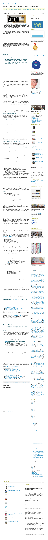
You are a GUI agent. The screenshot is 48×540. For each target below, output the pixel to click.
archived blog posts (35, 171)
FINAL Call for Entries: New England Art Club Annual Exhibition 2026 (39, 139)
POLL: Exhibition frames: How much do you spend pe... (38, 453)
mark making (41, 362)
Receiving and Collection (18, 299)
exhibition (35, 341)
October (34, 422)
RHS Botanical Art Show (36, 290)
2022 (33, 405)
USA (43, 306)
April (33, 429)
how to (39, 349)
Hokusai (42, 279)
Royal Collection (33, 292)
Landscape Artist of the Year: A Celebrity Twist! (39, 130)
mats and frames (33, 363)
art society (39, 322)
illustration (32, 352)
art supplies (36, 323)
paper (32, 370)
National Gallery (39, 287)
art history (42, 317)
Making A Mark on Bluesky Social (36, 98)
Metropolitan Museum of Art (40, 286)
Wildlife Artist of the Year (40, 309)
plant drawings (37, 373)
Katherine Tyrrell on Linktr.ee (35, 96)
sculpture (36, 383)
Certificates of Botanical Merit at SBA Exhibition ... (37, 445)
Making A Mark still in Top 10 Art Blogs (39, 146)
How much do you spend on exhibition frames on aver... (37, 430)
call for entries (13, 382)
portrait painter (37, 376)
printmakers (37, 379)
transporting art (33, 390)
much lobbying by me (8, 104)
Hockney (39, 279)
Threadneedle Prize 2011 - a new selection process (38, 435)
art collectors (41, 314)
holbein (42, 348)
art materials (41, 319)
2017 (33, 411)
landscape (40, 354)
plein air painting (40, 374)
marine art (37, 362)
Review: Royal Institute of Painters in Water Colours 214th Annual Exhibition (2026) (39, 154)
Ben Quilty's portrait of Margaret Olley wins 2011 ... (38, 440)
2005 (33, 468)
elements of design (38, 340)
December (34, 419)
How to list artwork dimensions (39, 126)
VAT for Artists (34, 307)
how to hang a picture (38, 350)
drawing (38, 336)
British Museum (35, 275)
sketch (36, 386)
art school (37, 321)
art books (39, 313)
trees (31, 391)
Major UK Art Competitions (29, 8)
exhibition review (39, 342)
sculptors (32, 383)
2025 (33, 402)
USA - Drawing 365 (34, 473)
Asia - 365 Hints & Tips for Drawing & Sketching (37, 475)
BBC (32, 273)
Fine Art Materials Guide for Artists (36, 121)
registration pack (9, 262)
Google (40, 278)
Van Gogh (38, 307)
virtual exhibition (36, 391)
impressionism (42, 352)
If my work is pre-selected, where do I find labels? (12, 300)
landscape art (33, 355)
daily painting (38, 335)
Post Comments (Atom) (10, 411)
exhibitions (32, 343)
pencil (40, 371)
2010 (33, 462)
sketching (32, 387)
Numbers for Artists (23, 8)
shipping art (41, 385)
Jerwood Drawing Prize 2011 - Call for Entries (37, 432)
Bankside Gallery (36, 274)
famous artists (38, 343)
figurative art (16, 382)
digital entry (33, 336)
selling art (36, 385)
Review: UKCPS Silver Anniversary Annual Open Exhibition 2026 (39, 142)
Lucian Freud (39, 284)
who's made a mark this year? (39, 395)
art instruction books (36, 318)
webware (32, 394)
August (34, 424)
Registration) (15, 244)
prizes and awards (40, 380)
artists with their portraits (34, 326)
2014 (33, 415)
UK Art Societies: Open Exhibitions (36, 8)
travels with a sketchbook (39, 390)
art (6, 382)
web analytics (33, 393)
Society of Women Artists (36, 302)
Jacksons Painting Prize (34, 281)
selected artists (42, 383)
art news (32, 320)
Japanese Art (39, 281)
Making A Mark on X (34, 99)
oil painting (42, 366)
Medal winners (34, 286)
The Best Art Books (11, 9)
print (38, 378)
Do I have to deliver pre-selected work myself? (11, 305)
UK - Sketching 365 (34, 472)
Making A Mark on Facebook (35, 97)
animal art (32, 311)
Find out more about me (34, 93)
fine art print (41, 345)
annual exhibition (38, 311)
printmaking (41, 379)
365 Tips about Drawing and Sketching (37, 120)
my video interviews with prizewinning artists (37, 170)
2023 (33, 404)
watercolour (33, 392)
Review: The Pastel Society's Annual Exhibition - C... (37, 437)
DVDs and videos (42, 276)
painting (32, 368)
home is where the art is (34, 349)
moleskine (33, 364)
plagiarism (33, 373)
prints (32, 380)
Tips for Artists (34, 122)
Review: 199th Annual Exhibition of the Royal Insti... (38, 456)
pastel (42, 370)
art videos (36, 324)
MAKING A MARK (10, 3)
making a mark (41, 359)
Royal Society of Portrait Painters (36, 297)
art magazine (32, 319)
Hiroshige (37, 279)
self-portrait (38, 384)
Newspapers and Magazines (40, 288)
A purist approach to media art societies (39, 158)
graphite (36, 348)
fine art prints (33, 346)
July (33, 425)
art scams (34, 321)
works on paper (33, 397)
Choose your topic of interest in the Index (36, 213)
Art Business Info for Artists (35, 118)
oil (38, 366)
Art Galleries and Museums (37, 271)
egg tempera (33, 340)
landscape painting (35, 357)
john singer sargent (41, 353)
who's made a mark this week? (37, 395)
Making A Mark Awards (41, 285)
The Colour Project (5, 9)
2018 (33, 410)
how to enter (33, 350)
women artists (37, 396)
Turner (41, 306)
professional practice (40, 381)
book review (40, 328)
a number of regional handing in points (15, 315)
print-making (42, 378)
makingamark (33, 361)
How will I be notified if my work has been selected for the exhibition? (15, 306)
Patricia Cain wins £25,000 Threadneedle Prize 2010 (12, 369)
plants (32, 374)
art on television (38, 320)
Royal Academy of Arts (40, 291)
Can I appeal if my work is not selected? (10, 307)
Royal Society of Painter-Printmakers (38, 296)
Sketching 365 (42, 299)
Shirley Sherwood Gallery (36, 299)
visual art (41, 391)
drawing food (37, 338)
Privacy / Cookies (42, 9)
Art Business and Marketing (36, 271)
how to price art (37, 351)
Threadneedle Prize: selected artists (10, 375)
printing (33, 379)
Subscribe (9, 8)
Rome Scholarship (34, 291)
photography (35, 372)
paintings (40, 369)
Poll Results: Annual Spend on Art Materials (38, 457)
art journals (41, 318)
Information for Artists (6, 41)
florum (37, 346)
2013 (33, 416)
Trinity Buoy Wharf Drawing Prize (35, 306)
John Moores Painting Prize (39, 282)
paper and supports (36, 370)
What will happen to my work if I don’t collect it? (12, 309)
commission (36, 332)
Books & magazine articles (23, 9)
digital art (43, 335)
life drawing (39, 358)
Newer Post (5, 409)
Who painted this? (29, 9)
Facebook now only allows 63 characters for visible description (39, 134)
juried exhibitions (35, 354)
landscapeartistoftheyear (33, 358)
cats (40, 330)
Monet (32, 287)
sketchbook (40, 386)
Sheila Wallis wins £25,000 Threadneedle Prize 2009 (12, 370)
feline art (36, 344)
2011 (33, 418)
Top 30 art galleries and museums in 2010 (38, 451)
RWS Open (43, 290)
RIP (40, 290)
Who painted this (33, 309)
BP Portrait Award (37, 273)
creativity (34, 335)
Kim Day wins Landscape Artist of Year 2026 (39, 161)
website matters (39, 393)
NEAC (35, 287)
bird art (42, 327)
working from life (42, 396)
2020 (33, 408)
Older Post (27, 409)
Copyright (38, 9)
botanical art (33, 329)
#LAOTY (32, 270)
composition (41, 332)
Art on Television (13, 8)
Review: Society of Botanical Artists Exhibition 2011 (37, 448)
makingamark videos (38, 361)
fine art (37, 345)
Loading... (32, 216)
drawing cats (33, 338)
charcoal (35, 331)
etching (43, 340)
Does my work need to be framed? (10, 301)
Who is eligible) (17, 119)
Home (16, 409)
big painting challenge (37, 327)
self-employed (34, 384)
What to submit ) (19, 141)
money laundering (38, 364)
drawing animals (36, 337)
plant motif (41, 373)
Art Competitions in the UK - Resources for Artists (12, 366)
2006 (33, 467)
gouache (32, 348)
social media (41, 387)
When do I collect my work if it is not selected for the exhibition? (14, 308)
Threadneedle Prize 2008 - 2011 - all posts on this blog (11, 379)
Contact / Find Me (5, 8)
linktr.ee (41, 91)
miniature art (38, 363)
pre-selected (15, 319)
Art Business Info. (18, 8)
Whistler (42, 308)
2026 (33, 401)
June (33, 426)
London (19, 382)
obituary (36, 366)
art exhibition (37, 316)
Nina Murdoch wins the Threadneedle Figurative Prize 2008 (13, 371)
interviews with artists (34, 353)
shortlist (32, 386)
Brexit (32, 275)
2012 (33, 417)
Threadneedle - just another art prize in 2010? (11, 374)
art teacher (41, 323)
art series (41, 321)
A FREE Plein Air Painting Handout (39, 149)
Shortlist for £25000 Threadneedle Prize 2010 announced (13, 376)
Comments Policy (33, 180)
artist (41, 324)
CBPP (39, 275)
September (34, 423)
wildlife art (32, 396)
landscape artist (38, 355)
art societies (34, 322)
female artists (41, 344)
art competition (9, 382)
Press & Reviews (34, 9)
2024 (33, 403)
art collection (36, 314)
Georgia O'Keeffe (35, 278)
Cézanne (38, 276)
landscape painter (41, 356)
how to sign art (41, 351)
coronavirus (39, 334)
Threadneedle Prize (26, 382)
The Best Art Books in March (36, 454)
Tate (36, 304)
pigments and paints (41, 372)
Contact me (32, 94)
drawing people (42, 338)
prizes (35, 380)
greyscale (39, 348)
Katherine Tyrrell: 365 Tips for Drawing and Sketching (37, 476)
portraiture (37, 377)
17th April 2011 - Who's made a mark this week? (38, 443)
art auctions (40, 312)
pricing (36, 378)
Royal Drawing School (38, 292)
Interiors (41, 280)
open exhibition (22, 382)
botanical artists (41, 329)
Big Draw (41, 274)
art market (37, 319)
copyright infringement (34, 334)
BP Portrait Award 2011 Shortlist (8, 236)
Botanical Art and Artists (16, 9)
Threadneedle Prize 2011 (22, 24)
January (34, 461)
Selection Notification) (16, 292)
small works (36, 387)
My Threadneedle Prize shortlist (9, 378)
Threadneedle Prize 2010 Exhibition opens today (12, 377)
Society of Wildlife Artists (40, 301)
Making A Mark (34, 117)
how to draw (42, 349)
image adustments (37, 352)
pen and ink (36, 371)
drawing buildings (41, 337)
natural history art (39, 365)
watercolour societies (40, 392)
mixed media (42, 363)
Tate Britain (40, 304)
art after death (36, 312)
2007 (33, 466)
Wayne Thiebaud (38, 308)
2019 (33, 409)
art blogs (35, 313)
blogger (32, 328)
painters (41, 367)
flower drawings (42, 346)
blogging (36, 328)
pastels (32, 371)
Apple (34, 270)
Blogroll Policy (37, 180)
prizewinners (33, 381)
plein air (35, 374)
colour (38, 331)
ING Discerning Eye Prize (34, 280)
